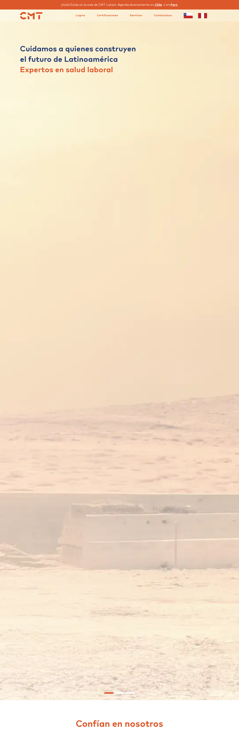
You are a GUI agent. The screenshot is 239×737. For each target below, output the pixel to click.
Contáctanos (163, 15)
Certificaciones (107, 15)
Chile (158, 4)
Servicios (136, 15)
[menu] (141, 15)
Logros (80, 15)
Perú (173, 4)
